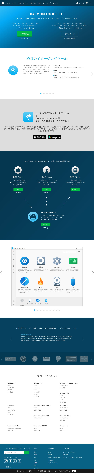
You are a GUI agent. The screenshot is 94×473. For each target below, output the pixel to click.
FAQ (49, 452)
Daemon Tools (3, 3)
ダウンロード (47, 3)
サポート (55, 3)
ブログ (50, 455)
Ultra (14, 3)
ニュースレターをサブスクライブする (17, 448)
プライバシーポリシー (69, 452)
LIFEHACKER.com (26, 334)
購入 (18, 189)
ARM (39, 3)
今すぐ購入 (24, 34)
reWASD (33, 3)
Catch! (25, 3)
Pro (19, 3)
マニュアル (51, 460)
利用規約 (65, 455)
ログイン (81, 3)
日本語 (8, 467)
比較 (35, 452)
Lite (8, 3)
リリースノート (52, 463)
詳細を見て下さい (65, 471)
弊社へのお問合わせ (54, 457)
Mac (35, 465)
